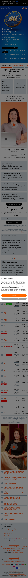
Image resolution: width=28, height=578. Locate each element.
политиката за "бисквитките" (14, 287)
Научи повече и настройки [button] (14, 298)
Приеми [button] (14, 295)
